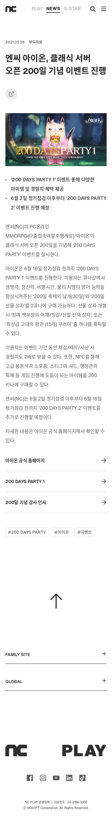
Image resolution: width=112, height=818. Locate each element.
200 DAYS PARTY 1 (56, 481)
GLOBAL (56, 681)
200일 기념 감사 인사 (56, 502)
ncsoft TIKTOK (82, 777)
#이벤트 (84, 532)
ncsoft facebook (29, 777)
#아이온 (61, 532)
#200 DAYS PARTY (27, 532)
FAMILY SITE (56, 654)
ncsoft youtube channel (56, 777)
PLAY (37, 8)
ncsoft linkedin (69, 777)
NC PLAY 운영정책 (37, 802)
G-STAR (72, 8)
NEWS (53, 9)
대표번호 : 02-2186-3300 (70, 802)
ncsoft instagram (43, 777)
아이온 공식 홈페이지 (56, 460)
